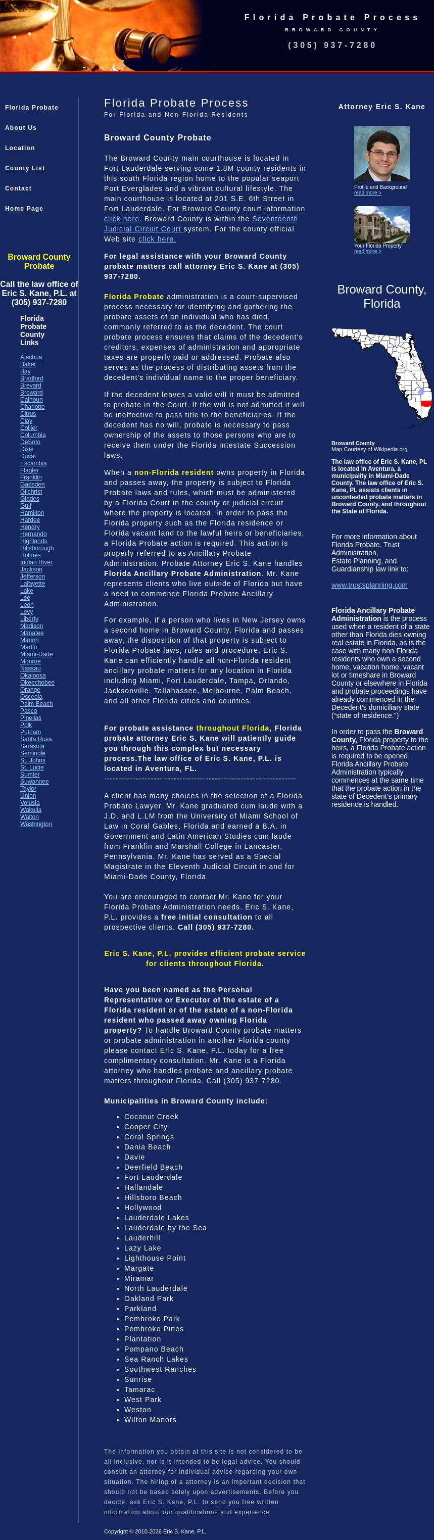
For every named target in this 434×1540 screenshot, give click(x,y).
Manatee (32, 633)
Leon (27, 604)
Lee (25, 597)
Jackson (31, 569)
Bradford (31, 378)
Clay (26, 420)
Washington (36, 824)
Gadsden (32, 484)
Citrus (28, 413)
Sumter (30, 774)
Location (20, 148)
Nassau (30, 668)
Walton (29, 817)
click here (121, 219)
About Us (21, 127)
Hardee (30, 519)
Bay (25, 371)
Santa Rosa (36, 739)
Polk (26, 725)
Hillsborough (37, 548)
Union (28, 795)
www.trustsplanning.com (369, 585)
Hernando (33, 534)
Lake (26, 590)
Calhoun (31, 399)
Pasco (28, 710)
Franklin (31, 477)
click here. (157, 239)
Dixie (27, 449)
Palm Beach (36, 703)
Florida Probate (32, 107)
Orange (30, 689)
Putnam (30, 732)
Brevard (30, 385)
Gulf (25, 505)
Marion (29, 640)
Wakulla (30, 809)
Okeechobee (37, 682)
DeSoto (30, 442)
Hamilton (32, 512)
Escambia (33, 463)
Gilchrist (31, 491)
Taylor (28, 788)
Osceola (31, 696)
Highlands (33, 541)
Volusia (30, 802)
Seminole (32, 753)
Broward (31, 392)
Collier (28, 427)
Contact (18, 188)
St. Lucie (32, 767)
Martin (28, 647)
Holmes (30, 555)
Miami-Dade (36, 654)
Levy (26, 611)
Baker (28, 364)
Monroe (30, 661)
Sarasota (32, 746)
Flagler (29, 470)
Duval (28, 456)
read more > (367, 193)
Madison (31, 626)
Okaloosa (33, 675)
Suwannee (34, 781)
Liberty (29, 618)
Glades (29, 498)
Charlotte (32, 406)
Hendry (30, 527)
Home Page (24, 208)
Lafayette (32, 583)
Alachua (31, 357)
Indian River (36, 562)
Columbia (33, 435)
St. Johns (32, 760)
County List (25, 168)
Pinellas (30, 717)
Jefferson (32, 576)
